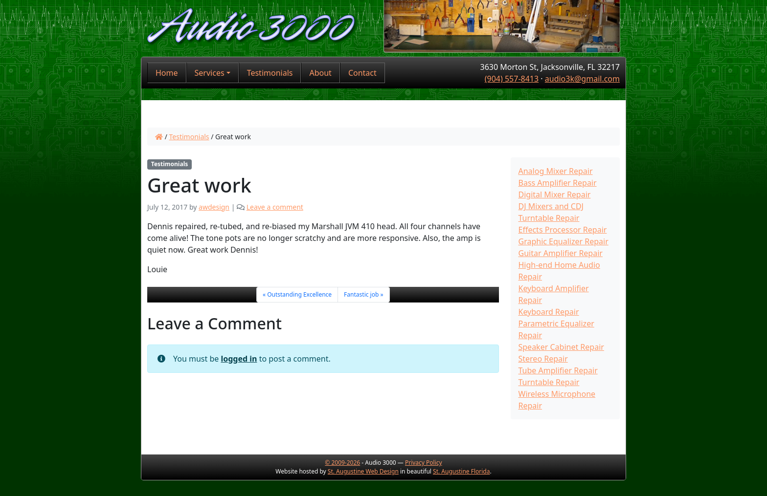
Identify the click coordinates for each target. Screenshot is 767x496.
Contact (362, 72)
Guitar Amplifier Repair (561, 253)
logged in (239, 358)
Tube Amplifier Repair (558, 370)
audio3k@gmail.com (582, 78)
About (320, 72)
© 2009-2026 (342, 462)
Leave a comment (275, 207)
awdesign (214, 207)
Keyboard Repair (549, 311)
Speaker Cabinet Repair (561, 347)
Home (167, 72)
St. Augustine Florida (461, 471)
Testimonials (270, 72)
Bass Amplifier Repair (558, 182)
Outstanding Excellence (299, 294)
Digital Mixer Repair (555, 194)
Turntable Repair (549, 382)
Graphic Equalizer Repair (564, 241)
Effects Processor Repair (563, 229)
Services (210, 72)
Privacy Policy (423, 462)
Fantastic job (361, 294)
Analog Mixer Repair (556, 171)
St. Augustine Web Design (363, 471)
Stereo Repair (543, 358)
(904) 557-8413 (512, 78)
